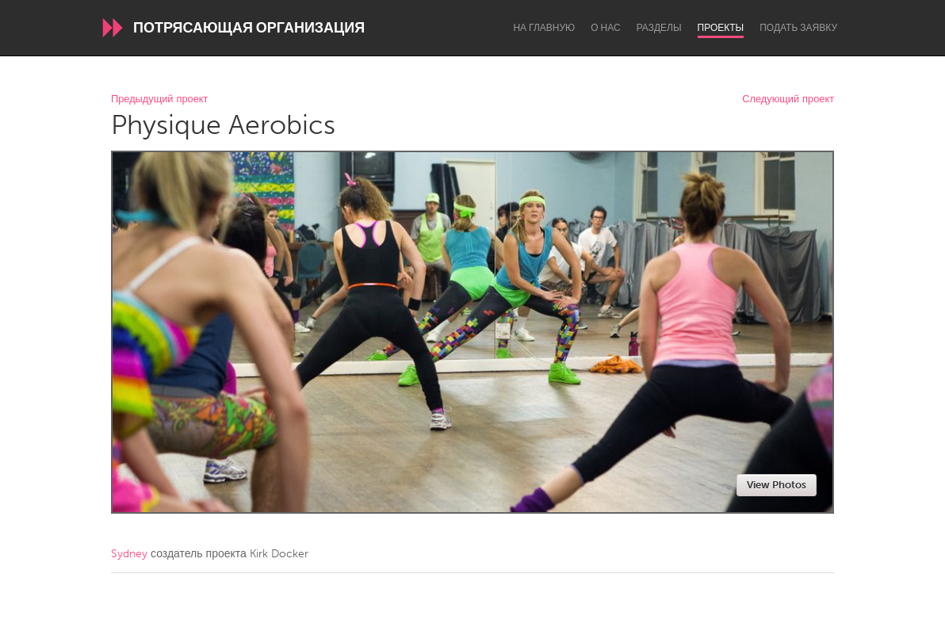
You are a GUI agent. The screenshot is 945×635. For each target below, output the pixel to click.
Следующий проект (788, 99)
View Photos (776, 485)
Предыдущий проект (159, 99)
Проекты (721, 27)
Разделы (659, 27)
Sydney (129, 553)
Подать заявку (798, 27)
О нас (605, 27)
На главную (544, 27)
